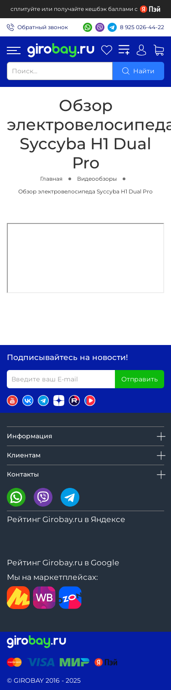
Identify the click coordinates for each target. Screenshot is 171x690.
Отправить (139, 379)
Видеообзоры (97, 178)
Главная (51, 178)
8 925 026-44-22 (142, 27)
